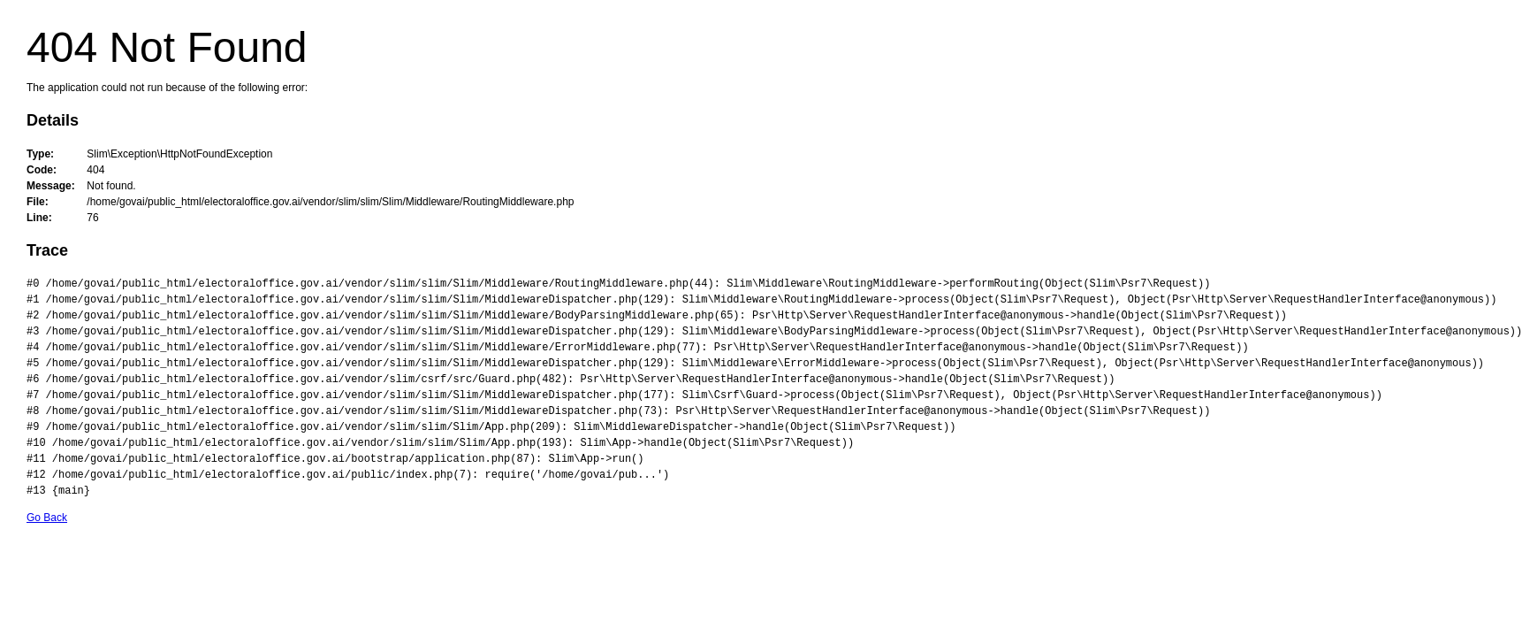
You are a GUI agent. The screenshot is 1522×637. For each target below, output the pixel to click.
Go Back (47, 517)
